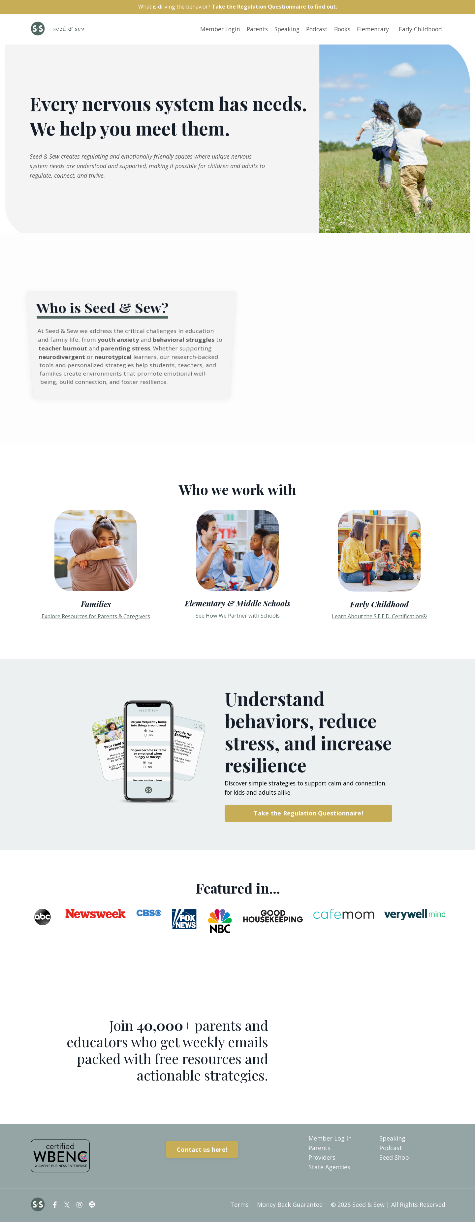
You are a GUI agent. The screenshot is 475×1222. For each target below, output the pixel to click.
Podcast (313, 30)
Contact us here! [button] (202, 1150)
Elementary (372, 30)
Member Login (213, 30)
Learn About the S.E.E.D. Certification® (379, 617)
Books (340, 30)
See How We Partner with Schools (237, 616)
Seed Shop (394, 1158)
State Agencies (329, 1168)
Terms (239, 1205)
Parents (252, 30)
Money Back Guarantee (290, 1205)
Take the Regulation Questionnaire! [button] (308, 814)
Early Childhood (420, 30)
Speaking (282, 30)
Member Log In (330, 1139)
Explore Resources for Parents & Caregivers (96, 617)
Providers (321, 1158)
